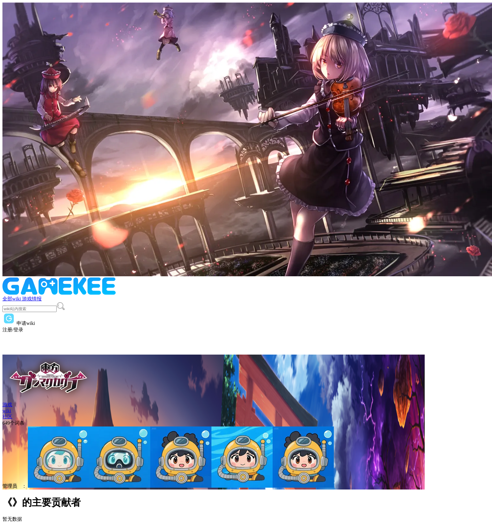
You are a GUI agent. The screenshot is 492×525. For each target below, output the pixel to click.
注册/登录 (12, 329)
